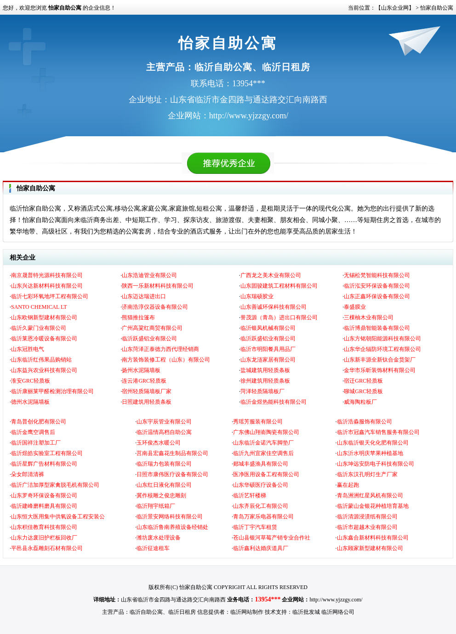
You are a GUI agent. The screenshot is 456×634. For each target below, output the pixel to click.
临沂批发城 (306, 612)
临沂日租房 (182, 612)
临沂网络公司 (337, 612)
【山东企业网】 (395, 8)
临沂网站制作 (246, 612)
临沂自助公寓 (146, 612)
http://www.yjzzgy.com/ (335, 599)
